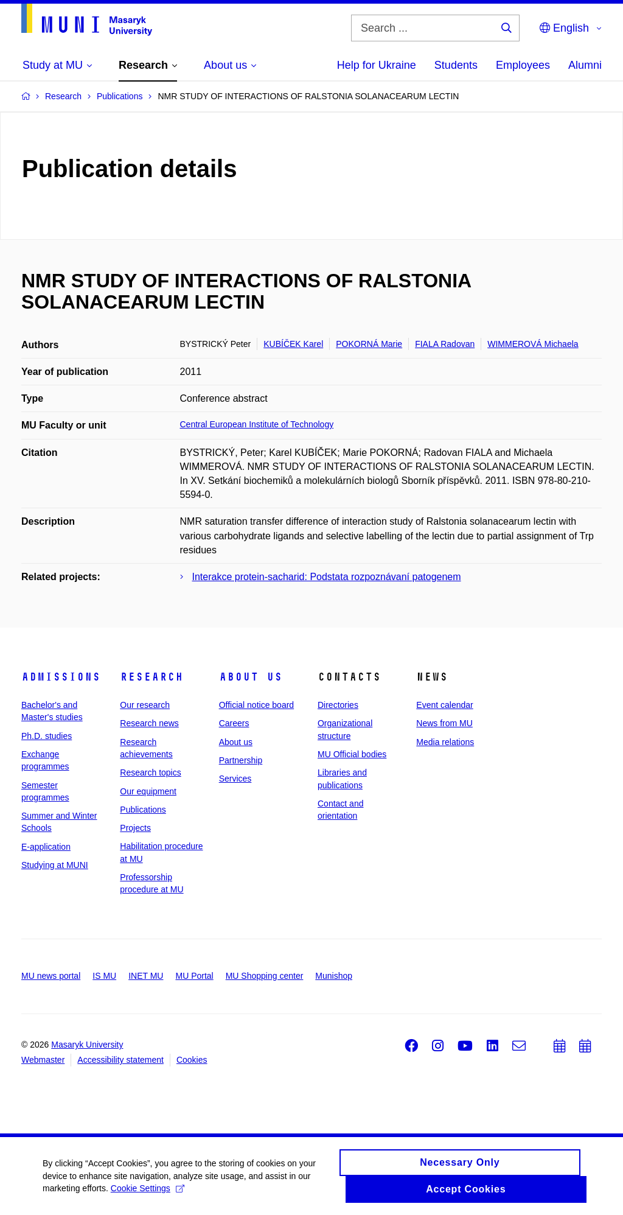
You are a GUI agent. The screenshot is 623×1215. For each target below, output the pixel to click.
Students (456, 65)
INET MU (145, 976)
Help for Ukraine (376, 65)
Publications (143, 809)
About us (250, 677)
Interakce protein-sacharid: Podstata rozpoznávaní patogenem (326, 577)
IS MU (104, 976)
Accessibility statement (120, 1060)
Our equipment (148, 791)
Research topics (150, 772)
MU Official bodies (352, 754)
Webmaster (42, 1060)
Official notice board (256, 705)
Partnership (241, 760)
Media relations (445, 742)
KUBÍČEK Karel (293, 344)
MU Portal (194, 976)
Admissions (60, 677)
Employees (523, 65)
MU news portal (50, 976)
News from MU (444, 723)
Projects (135, 828)
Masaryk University (87, 1044)
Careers (234, 723)
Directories (338, 705)
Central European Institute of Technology (257, 424)
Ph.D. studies (46, 736)
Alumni (585, 65)
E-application (46, 847)
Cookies (191, 1060)
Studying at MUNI (54, 865)
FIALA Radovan (445, 344)
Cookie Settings (147, 1192)
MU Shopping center (265, 976)
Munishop (333, 976)
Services (235, 778)
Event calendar (444, 705)
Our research (145, 705)
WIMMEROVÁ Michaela (532, 344)
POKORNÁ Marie (369, 344)
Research (151, 677)
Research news (149, 723)
